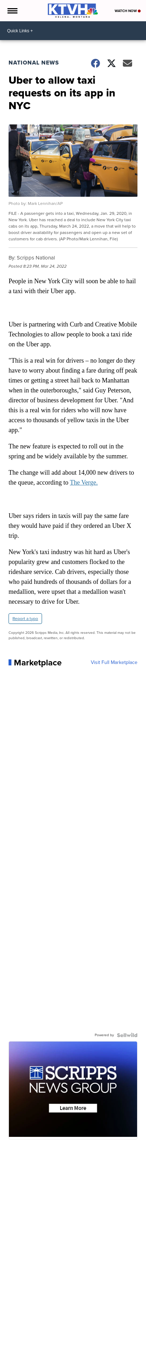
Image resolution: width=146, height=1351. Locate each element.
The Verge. (84, 482)
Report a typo (25, 618)
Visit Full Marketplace (114, 662)
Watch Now (128, 10)
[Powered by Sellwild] (127, 1035)
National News (34, 62)
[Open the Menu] (12, 10)
